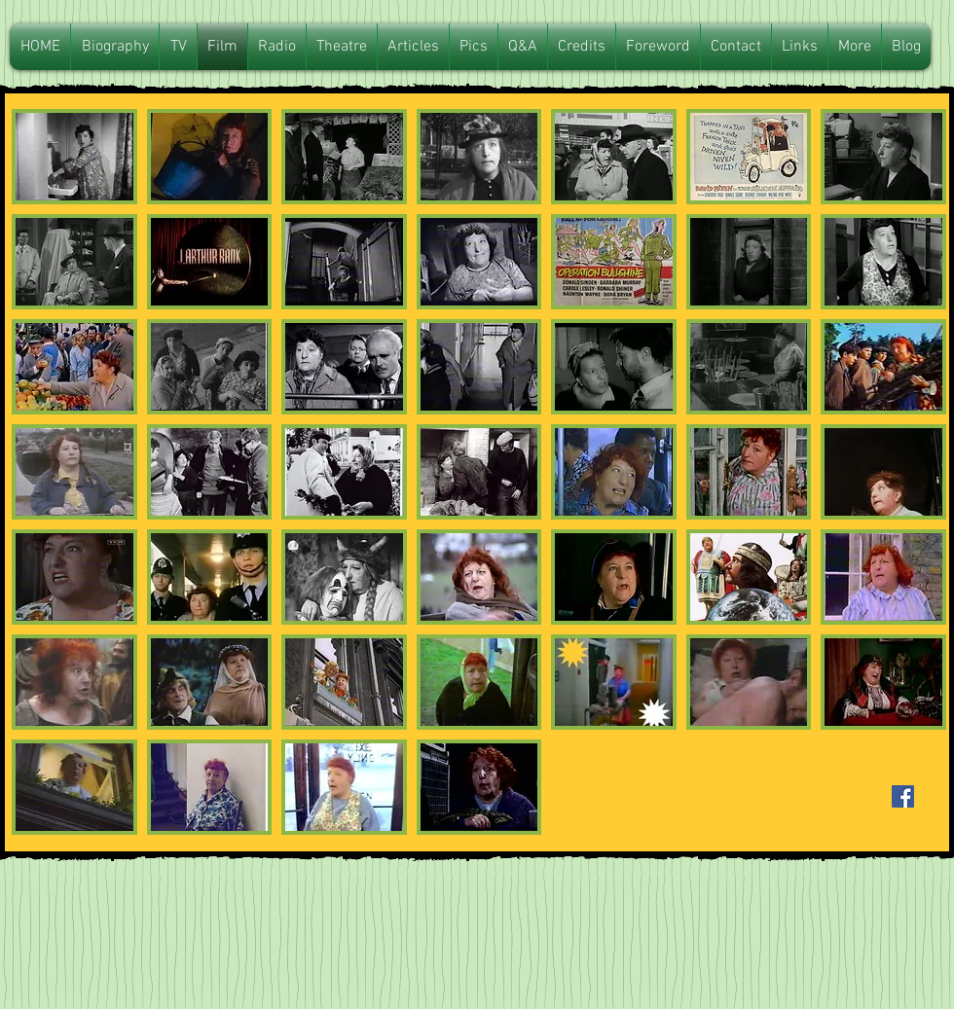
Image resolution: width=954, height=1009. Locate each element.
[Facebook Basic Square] (903, 796)
